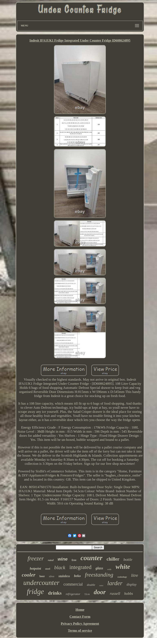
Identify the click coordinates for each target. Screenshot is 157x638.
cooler (28, 575)
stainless (64, 576)
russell (115, 593)
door (100, 592)
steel (47, 568)
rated (50, 560)
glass (99, 568)
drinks (55, 593)
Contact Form (80, 617)
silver (51, 576)
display (132, 584)
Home (79, 610)
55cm (87, 594)
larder (114, 583)
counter (92, 558)
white (123, 566)
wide (109, 569)
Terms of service (80, 630)
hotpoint (35, 568)
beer (42, 576)
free (74, 560)
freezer (36, 558)
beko (77, 576)
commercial (73, 584)
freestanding (99, 574)
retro (101, 585)
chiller (113, 559)
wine (63, 559)
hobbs (128, 594)
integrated (80, 567)
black (59, 567)
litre (134, 575)
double (91, 584)
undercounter (41, 582)
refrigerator (73, 594)
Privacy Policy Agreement (80, 624)
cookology (122, 577)
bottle (127, 559)
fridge (35, 592)
